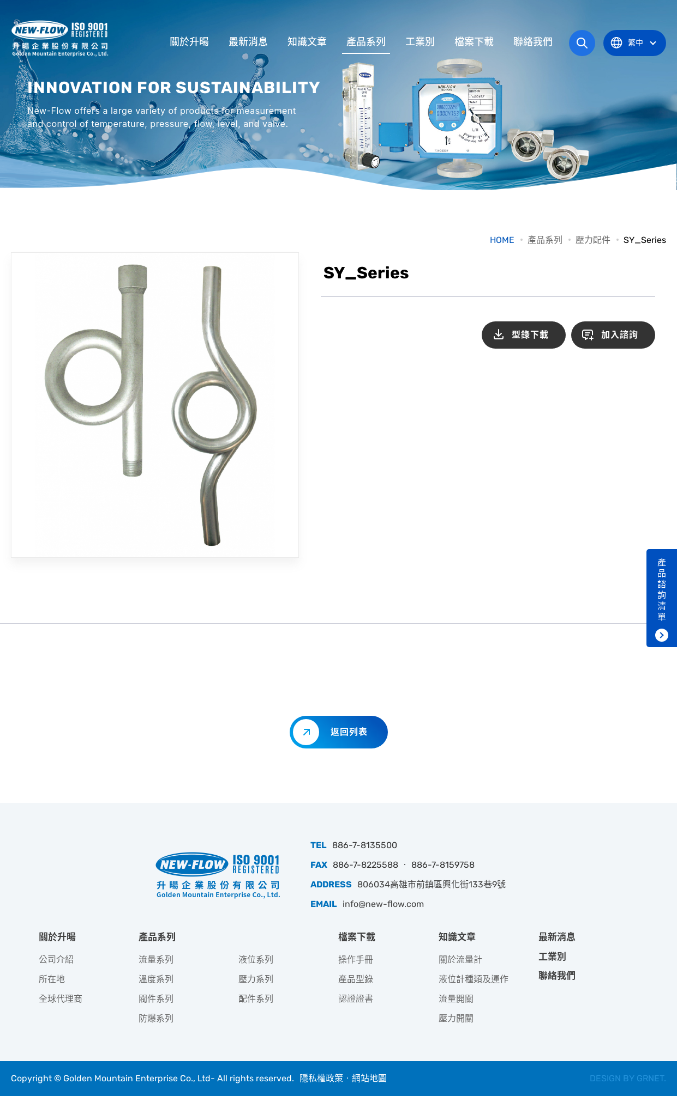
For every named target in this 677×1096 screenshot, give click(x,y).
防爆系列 (156, 1018)
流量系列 (156, 959)
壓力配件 (593, 240)
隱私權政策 (321, 1078)
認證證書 (355, 999)
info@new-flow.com (383, 904)
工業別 (420, 42)
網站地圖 (369, 1078)
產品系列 (366, 42)
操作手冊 (355, 959)
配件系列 (255, 999)
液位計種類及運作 (473, 979)
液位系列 (255, 959)
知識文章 (307, 42)
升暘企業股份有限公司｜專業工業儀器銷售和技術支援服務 (61, 38)
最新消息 (248, 42)
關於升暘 (189, 42)
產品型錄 (355, 979)
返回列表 (349, 732)
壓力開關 (456, 1018)
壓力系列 (255, 979)
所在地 (52, 979)
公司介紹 (56, 959)
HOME (502, 240)
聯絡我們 (533, 42)
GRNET (650, 1078)
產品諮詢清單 (661, 589)
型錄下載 (530, 335)
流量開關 (456, 999)
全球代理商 (60, 999)
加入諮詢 (619, 335)
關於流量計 (460, 959)
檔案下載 (474, 42)
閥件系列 (156, 999)
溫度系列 (156, 979)
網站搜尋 (582, 43)
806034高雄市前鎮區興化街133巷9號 (431, 884)
